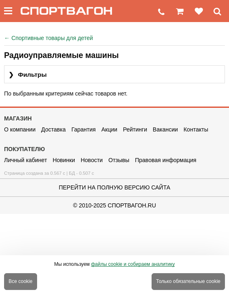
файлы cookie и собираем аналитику (133, 264)
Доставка (53, 129)
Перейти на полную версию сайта (114, 187)
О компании (19, 129)
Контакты (195, 129)
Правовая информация (165, 160)
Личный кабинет (25, 160)
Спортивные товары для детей (48, 38)
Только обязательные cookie (188, 281)
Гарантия (83, 129)
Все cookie (21, 281)
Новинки (64, 160)
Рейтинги (135, 129)
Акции (109, 129)
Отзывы (118, 160)
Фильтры (28, 75)
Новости (92, 160)
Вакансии (165, 129)
